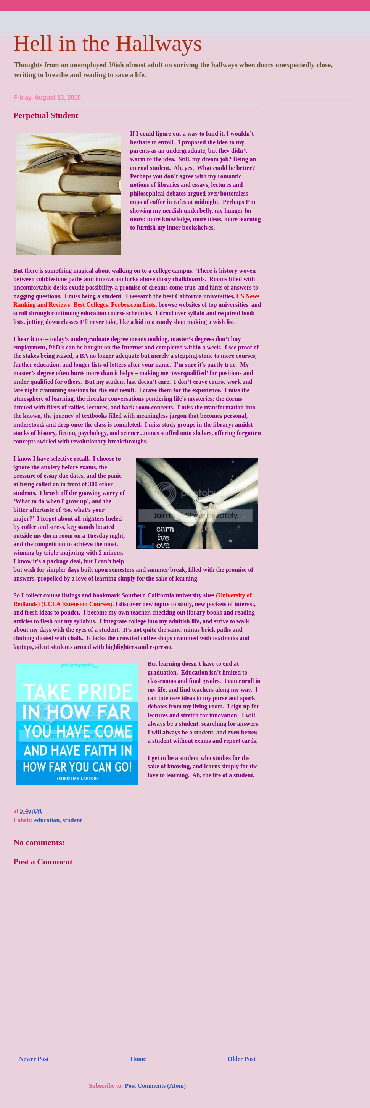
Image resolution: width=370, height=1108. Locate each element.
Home (138, 1059)
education (47, 820)
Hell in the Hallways (107, 43)
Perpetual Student (46, 115)
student (72, 820)
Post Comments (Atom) (155, 1085)
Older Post (242, 1059)
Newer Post (33, 1059)
